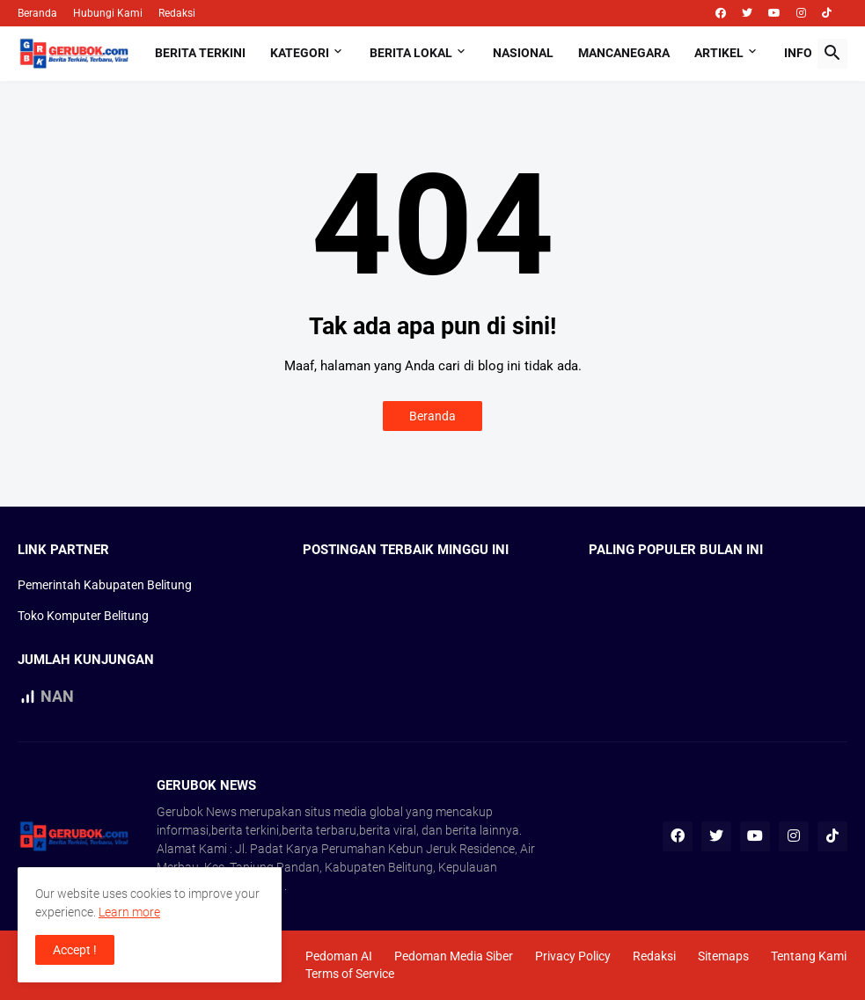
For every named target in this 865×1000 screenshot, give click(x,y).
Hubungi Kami (108, 13)
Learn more (129, 912)
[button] (832, 54)
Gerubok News (197, 812)
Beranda (37, 13)
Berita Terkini (200, 53)
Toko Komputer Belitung (83, 616)
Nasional (523, 53)
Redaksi (176, 13)
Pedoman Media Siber (453, 956)
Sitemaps (723, 956)
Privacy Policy (573, 956)
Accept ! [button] (75, 950)
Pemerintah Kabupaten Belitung (105, 585)
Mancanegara (624, 53)
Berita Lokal (411, 53)
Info (798, 53)
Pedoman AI (338, 956)
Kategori (299, 53)
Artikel (719, 53)
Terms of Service (349, 974)
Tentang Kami (809, 956)
